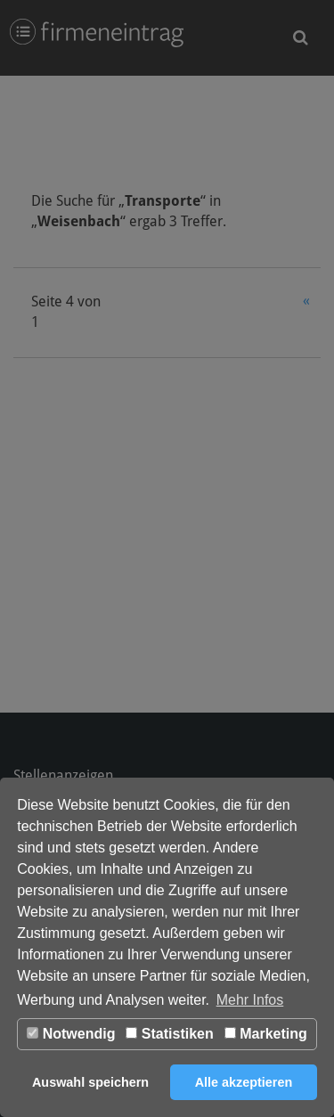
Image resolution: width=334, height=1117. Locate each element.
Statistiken (169, 1033)
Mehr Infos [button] (250, 999)
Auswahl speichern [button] (90, 1082)
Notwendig (71, 1033)
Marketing (265, 1033)
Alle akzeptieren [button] (244, 1082)
